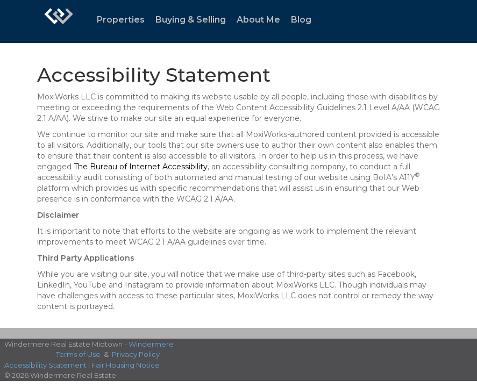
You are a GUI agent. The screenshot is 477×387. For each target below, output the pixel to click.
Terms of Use (78, 354)
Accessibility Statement (45, 365)
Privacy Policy (136, 354)
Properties (121, 20)
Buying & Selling (190, 20)
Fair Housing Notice (125, 365)
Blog (301, 20)
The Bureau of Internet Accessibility (141, 166)
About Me (258, 20)
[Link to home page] (58, 21)
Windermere (151, 344)
